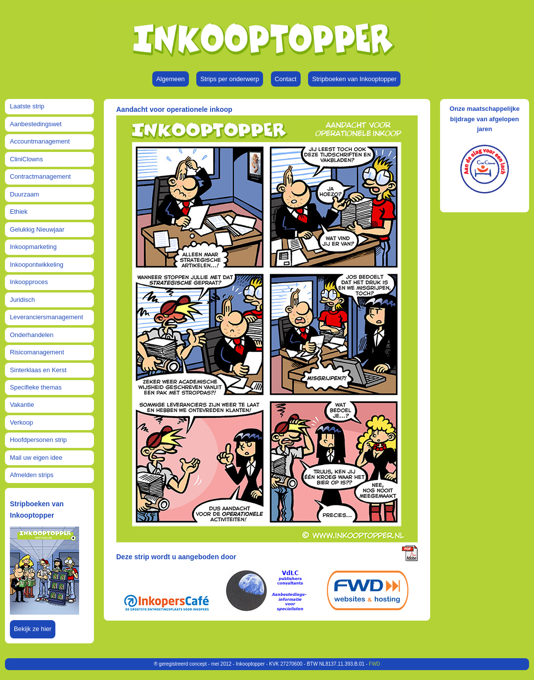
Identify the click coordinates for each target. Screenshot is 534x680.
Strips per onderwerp (229, 79)
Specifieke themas (36, 387)
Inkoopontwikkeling (36, 264)
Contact (286, 79)
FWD (374, 664)
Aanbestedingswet (36, 124)
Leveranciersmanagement (46, 317)
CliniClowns (26, 159)
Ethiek (19, 211)
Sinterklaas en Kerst (38, 370)
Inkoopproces (29, 282)
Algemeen (170, 79)
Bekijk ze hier (32, 628)
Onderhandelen (31, 335)
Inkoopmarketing (33, 246)
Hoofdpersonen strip (38, 439)
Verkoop (21, 422)
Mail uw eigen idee (36, 457)
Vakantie (22, 404)
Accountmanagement (40, 141)
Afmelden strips (31, 475)
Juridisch (22, 299)
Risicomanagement (37, 352)
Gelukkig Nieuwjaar (37, 229)
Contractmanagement (40, 176)
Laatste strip (27, 106)
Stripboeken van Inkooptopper (354, 79)
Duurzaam (24, 194)
